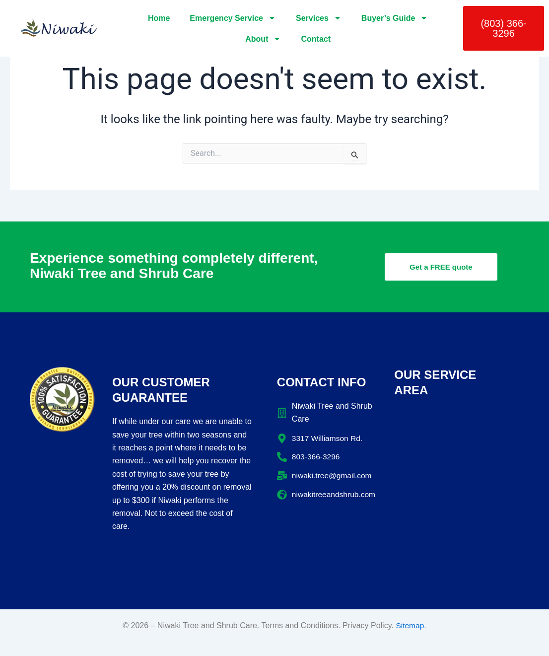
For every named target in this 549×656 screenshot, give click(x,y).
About (263, 39)
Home (159, 18)
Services (319, 18)
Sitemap (409, 625)
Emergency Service (233, 18)
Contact (316, 39)
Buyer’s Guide (394, 18)
